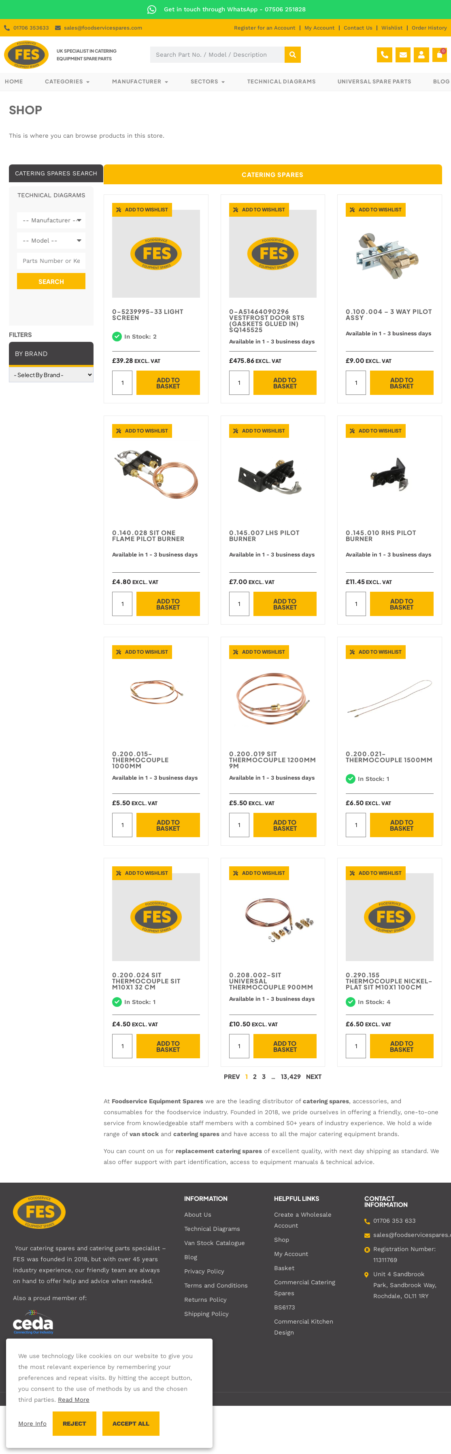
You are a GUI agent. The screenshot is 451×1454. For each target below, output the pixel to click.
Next (313, 1076)
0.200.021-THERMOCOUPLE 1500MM (389, 756)
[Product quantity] (122, 383)
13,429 (291, 1076)
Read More (73, 1399)
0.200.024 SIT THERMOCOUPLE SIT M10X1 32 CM (146, 981)
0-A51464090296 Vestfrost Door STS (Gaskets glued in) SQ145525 (267, 320)
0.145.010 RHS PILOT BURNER (381, 535)
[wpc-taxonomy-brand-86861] (51, 374)
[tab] (56, 173)
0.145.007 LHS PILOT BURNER (264, 535)
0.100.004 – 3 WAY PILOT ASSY (389, 314)
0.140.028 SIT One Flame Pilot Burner (148, 535)
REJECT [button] (74, 1423)
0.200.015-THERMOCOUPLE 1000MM (140, 760)
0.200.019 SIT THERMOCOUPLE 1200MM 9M (272, 760)
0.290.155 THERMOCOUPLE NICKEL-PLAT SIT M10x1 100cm (389, 981)
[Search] (293, 55)
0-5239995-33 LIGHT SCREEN (147, 314)
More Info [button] (32, 1423)
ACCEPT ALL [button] (131, 1423)
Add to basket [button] (168, 383)
